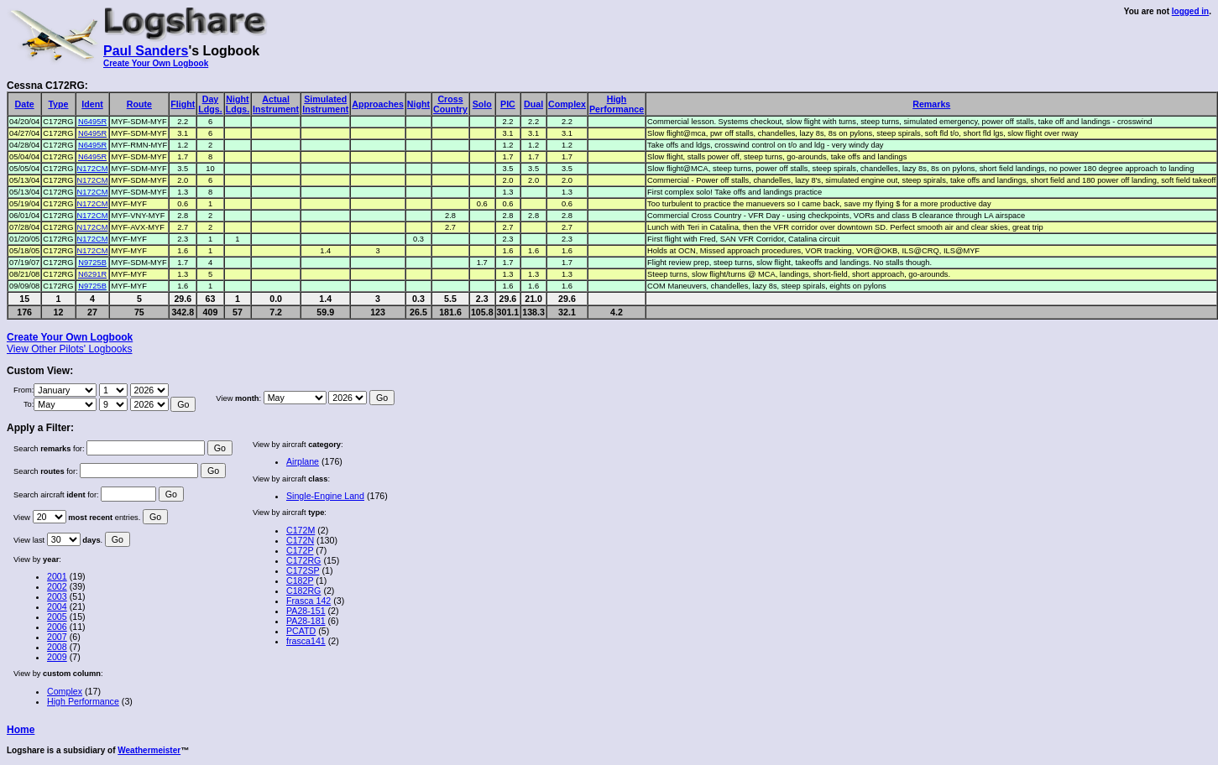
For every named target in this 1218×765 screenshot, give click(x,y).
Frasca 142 (308, 601)
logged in (1190, 11)
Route (139, 104)
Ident (91, 104)
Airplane (302, 461)
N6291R (92, 274)
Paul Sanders (145, 51)
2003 (57, 596)
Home (20, 730)
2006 (57, 627)
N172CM (92, 168)
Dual (533, 104)
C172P (299, 550)
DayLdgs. (210, 104)
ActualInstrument (276, 104)
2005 (57, 616)
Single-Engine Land (325, 496)
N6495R (92, 121)
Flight (182, 104)
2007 (57, 637)
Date (24, 104)
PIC (507, 104)
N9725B (92, 262)
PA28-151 (306, 611)
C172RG (303, 560)
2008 (57, 647)
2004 (57, 606)
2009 (57, 657)
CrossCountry (450, 104)
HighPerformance (616, 104)
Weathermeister (149, 750)
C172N (300, 540)
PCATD (301, 631)
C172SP (303, 570)
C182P (299, 580)
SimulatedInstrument (325, 104)
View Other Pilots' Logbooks (69, 349)
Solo (482, 104)
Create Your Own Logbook (155, 63)
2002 (57, 586)
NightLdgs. (237, 104)
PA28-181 (306, 621)
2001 (57, 576)
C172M (300, 530)
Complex (567, 104)
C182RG (303, 590)
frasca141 (306, 641)
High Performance (83, 701)
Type (58, 104)
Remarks (931, 104)
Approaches (378, 104)
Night (418, 104)
